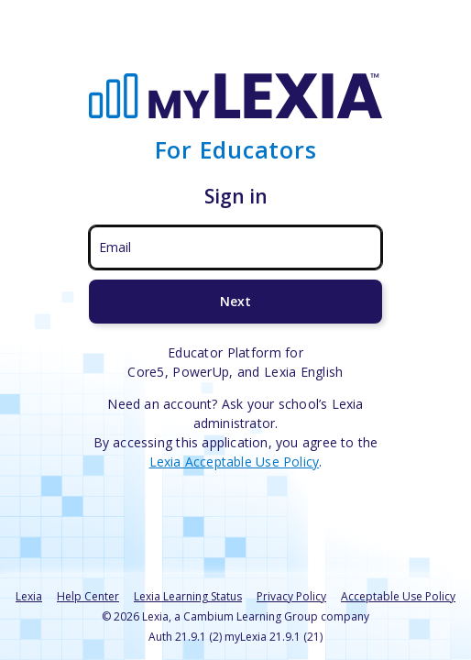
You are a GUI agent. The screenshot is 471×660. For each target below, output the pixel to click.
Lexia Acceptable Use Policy (234, 461)
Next (235, 301)
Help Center (88, 596)
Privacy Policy (291, 596)
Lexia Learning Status (188, 596)
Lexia (29, 596)
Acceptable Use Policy (398, 596)
